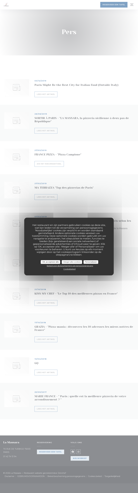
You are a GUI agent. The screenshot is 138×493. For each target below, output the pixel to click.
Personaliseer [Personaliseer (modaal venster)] (91, 262)
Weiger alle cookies (72, 262)
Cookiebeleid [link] (69, 269)
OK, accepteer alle (50, 262)
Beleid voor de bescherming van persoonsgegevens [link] (70, 266)
